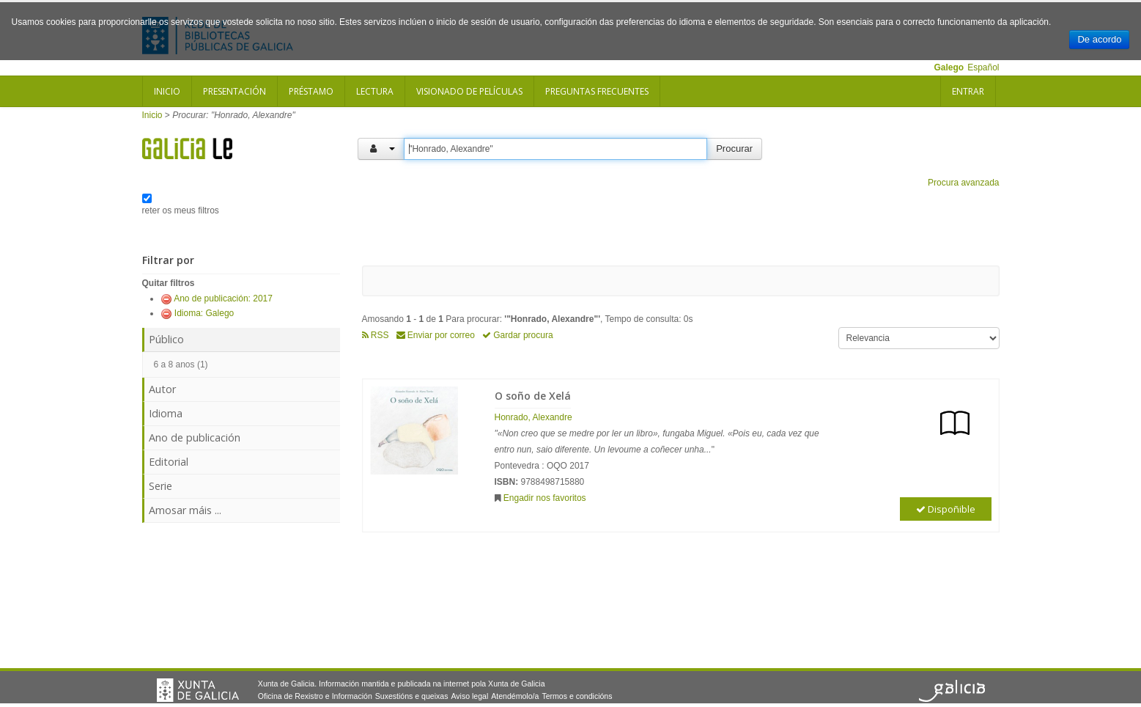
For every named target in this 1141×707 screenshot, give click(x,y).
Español (983, 67)
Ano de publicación (194, 437)
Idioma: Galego (204, 313)
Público (166, 339)
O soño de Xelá (533, 396)
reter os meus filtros (180, 210)
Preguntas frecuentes (597, 91)
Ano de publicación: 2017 (223, 298)
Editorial (168, 462)
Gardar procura (517, 335)
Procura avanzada (963, 182)
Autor (162, 389)
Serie (160, 486)
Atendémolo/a (515, 696)
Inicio (167, 91)
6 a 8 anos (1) (181, 364)
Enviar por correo (435, 335)
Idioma (165, 413)
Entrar (968, 91)
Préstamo (311, 91)
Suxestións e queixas (411, 696)
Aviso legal (469, 696)
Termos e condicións (577, 696)
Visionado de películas (469, 91)
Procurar (734, 148)
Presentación (234, 91)
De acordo (1099, 39)
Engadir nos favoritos (544, 498)
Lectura (375, 91)
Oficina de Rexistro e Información (315, 696)
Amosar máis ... (185, 510)
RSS (375, 335)
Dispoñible (945, 509)
